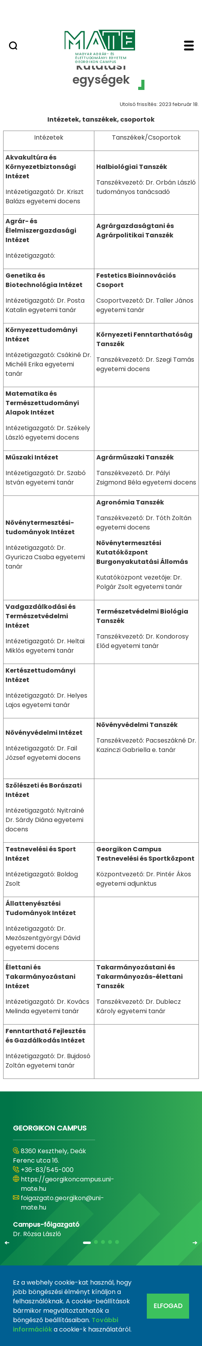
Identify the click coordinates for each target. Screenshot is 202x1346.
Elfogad (167, 1305)
